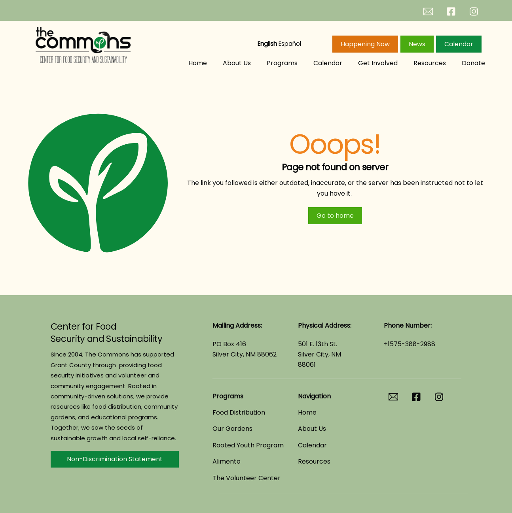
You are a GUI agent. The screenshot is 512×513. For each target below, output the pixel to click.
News (417, 44)
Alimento (226, 461)
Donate (473, 63)
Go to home (335, 215)
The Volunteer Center (246, 478)
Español (290, 44)
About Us (237, 63)
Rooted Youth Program (248, 445)
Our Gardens (232, 428)
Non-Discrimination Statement (115, 459)
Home (197, 63)
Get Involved (378, 63)
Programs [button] (282, 63)
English (267, 44)
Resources (429, 63)
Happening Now (365, 44)
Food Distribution (238, 412)
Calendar (458, 44)
